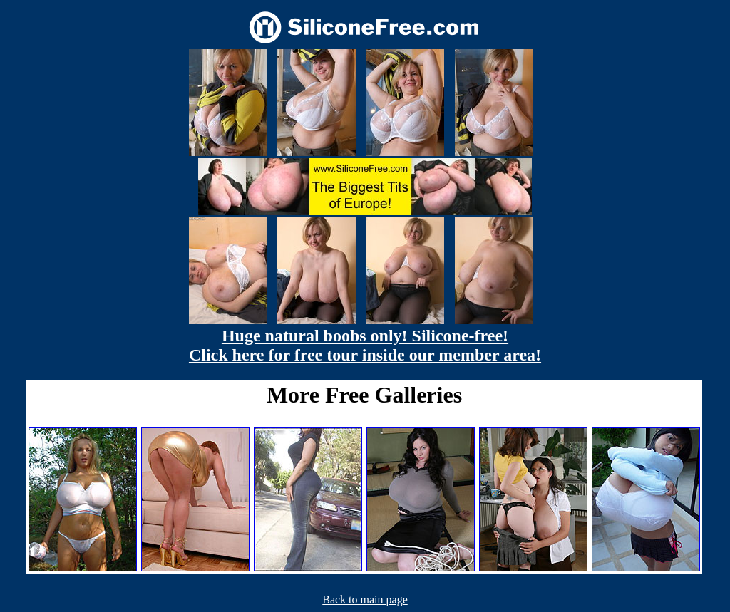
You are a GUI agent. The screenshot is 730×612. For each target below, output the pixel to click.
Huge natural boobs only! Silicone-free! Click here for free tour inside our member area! (365, 345)
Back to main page (365, 599)
